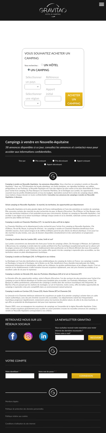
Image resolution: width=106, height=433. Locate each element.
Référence (52, 77)
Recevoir (95, 337)
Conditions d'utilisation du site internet (20, 424)
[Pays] (33, 86)
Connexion (86, 375)
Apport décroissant (54, 164)
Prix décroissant (61, 161)
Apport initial (50, 91)
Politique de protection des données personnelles (24, 409)
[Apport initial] (53, 98)
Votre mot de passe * (47, 371)
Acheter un (73, 99)
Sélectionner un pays (34, 79)
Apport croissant (83, 161)
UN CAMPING (40, 70)
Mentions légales (11, 401)
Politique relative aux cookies (16, 416)
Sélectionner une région (34, 96)
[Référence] (53, 82)
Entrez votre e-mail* (63, 333)
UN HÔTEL (51, 65)
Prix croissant (40, 161)
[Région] (33, 103)
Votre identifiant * (12, 371)
